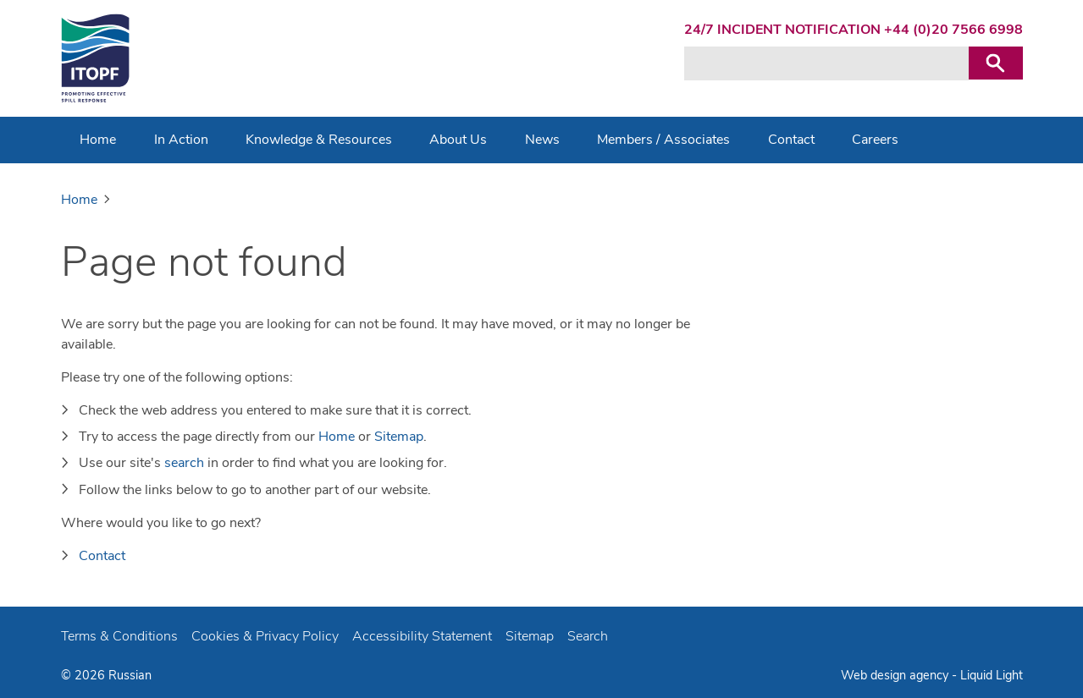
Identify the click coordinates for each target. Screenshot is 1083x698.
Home (336, 436)
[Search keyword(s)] (826, 63)
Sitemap (398, 436)
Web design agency (896, 675)
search (184, 462)
